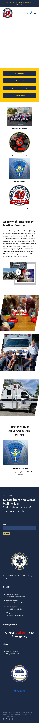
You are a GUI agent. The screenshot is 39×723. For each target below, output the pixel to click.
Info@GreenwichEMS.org (16, 609)
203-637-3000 (14, 654)
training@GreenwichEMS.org (17, 597)
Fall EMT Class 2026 (19, 469)
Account (17, 4)
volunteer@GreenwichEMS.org (17, 603)
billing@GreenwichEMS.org (16, 615)
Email (5, 524)
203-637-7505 (13, 652)
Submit (6, 534)
